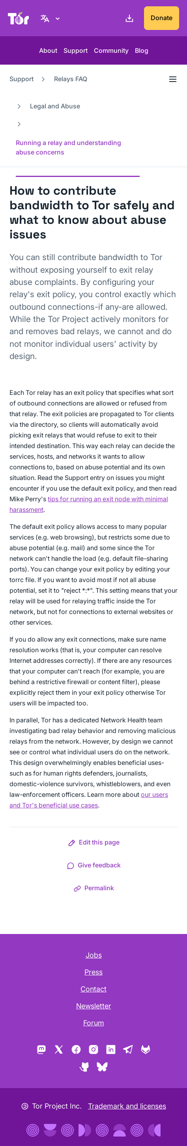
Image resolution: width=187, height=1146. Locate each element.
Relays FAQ (70, 79)
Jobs (94, 955)
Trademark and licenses (127, 1106)
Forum (93, 1023)
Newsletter (93, 1006)
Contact (93, 989)
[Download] (128, 18)
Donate (161, 18)
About (48, 50)
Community (111, 50)
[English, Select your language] (51, 18)
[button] (93, 844)
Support (76, 50)
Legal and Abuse (55, 106)
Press (93, 972)
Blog (141, 50)
